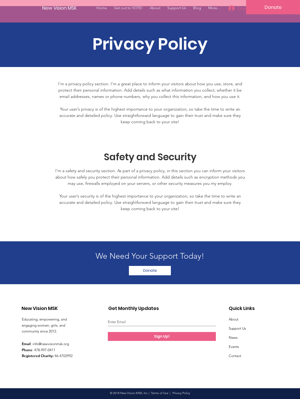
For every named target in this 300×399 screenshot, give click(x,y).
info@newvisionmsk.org (51, 344)
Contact (235, 356)
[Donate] (273, 7)
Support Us (237, 328)
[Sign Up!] (162, 336)
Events (234, 346)
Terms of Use (159, 393)
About (233, 319)
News (233, 337)
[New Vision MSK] (60, 7)
